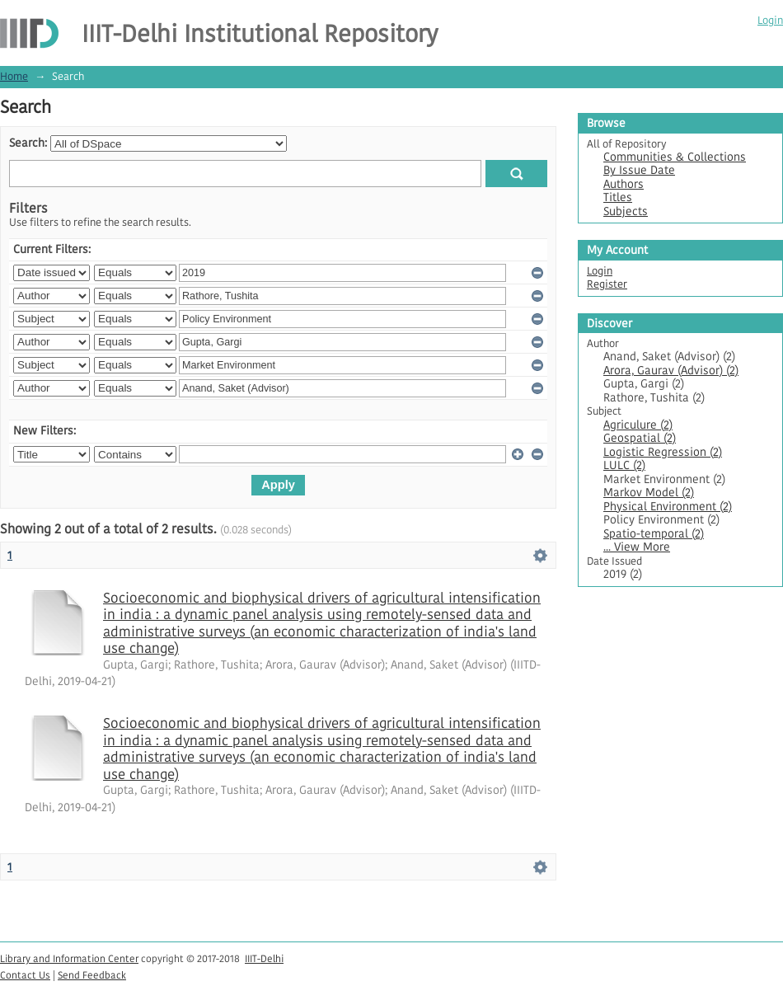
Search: (28, 143)
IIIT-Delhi (264, 958)
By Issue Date (639, 170)
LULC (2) (624, 465)
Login (770, 20)
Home (14, 76)
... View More (636, 547)
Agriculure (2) (638, 425)
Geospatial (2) (639, 438)
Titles (617, 197)
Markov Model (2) (648, 493)
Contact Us (25, 975)
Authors (623, 184)
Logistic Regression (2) (662, 452)
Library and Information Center (69, 958)
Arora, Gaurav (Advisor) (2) (670, 371)
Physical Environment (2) (667, 507)
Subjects (625, 211)
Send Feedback (92, 975)
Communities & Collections (674, 157)
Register (607, 284)
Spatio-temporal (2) (653, 534)
